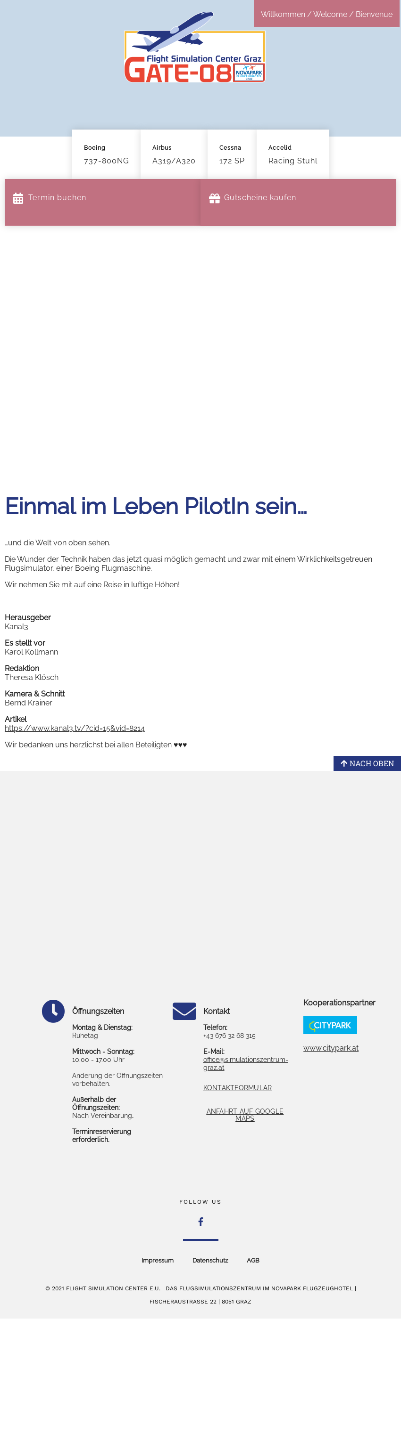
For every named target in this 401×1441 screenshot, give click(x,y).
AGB (253, 1260)
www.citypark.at (331, 1048)
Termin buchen (57, 197)
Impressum (158, 1260)
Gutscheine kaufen (260, 197)
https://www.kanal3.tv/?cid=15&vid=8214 (75, 728)
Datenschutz (210, 1260)
